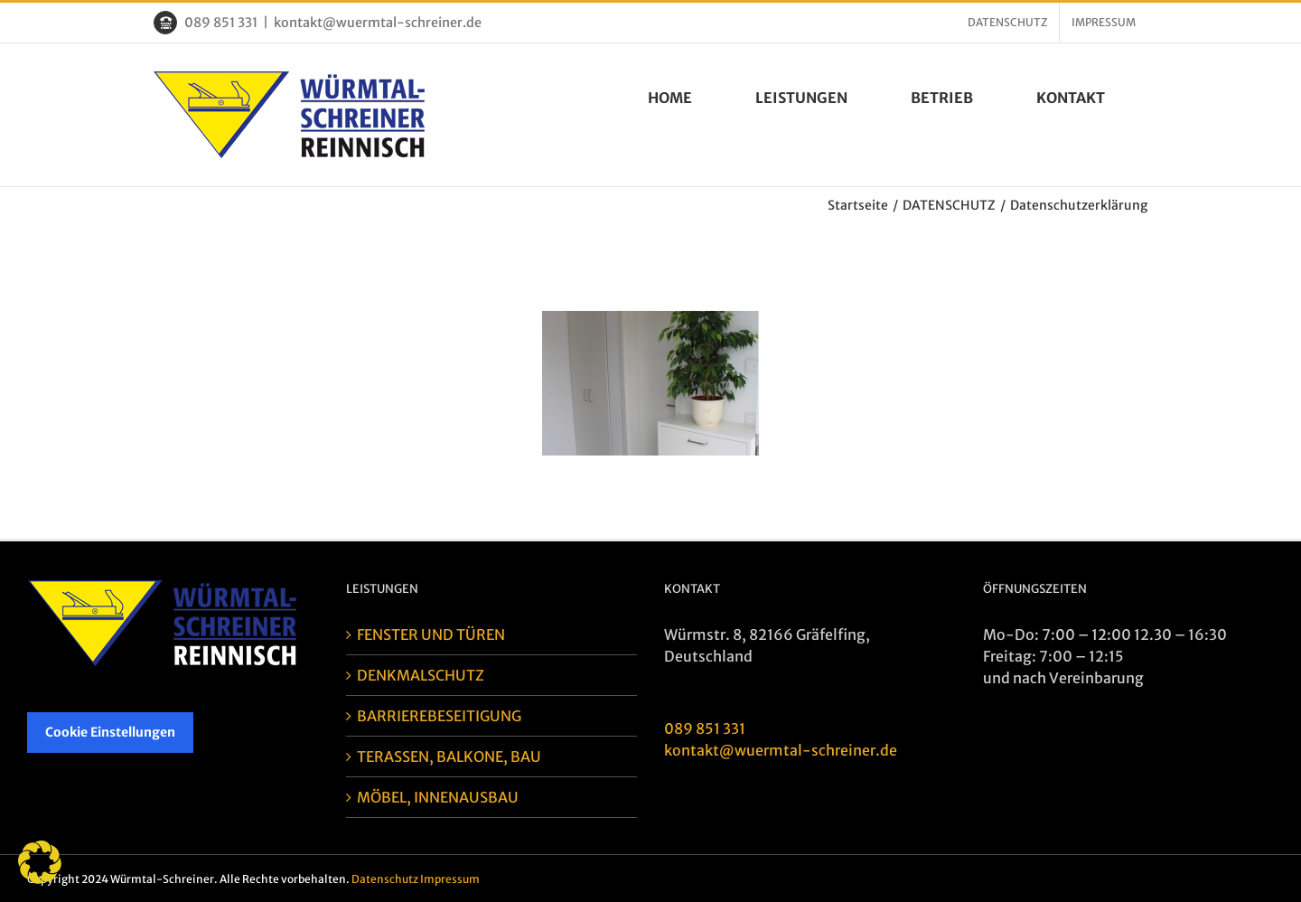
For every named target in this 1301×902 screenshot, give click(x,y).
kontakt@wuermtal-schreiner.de (378, 22)
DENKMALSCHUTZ (420, 675)
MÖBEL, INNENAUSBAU (438, 797)
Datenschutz (384, 879)
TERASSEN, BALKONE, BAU (449, 756)
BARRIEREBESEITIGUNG (439, 716)
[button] (40, 862)
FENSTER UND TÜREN (431, 634)
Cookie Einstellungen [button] (110, 732)
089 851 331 (220, 22)
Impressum (450, 879)
